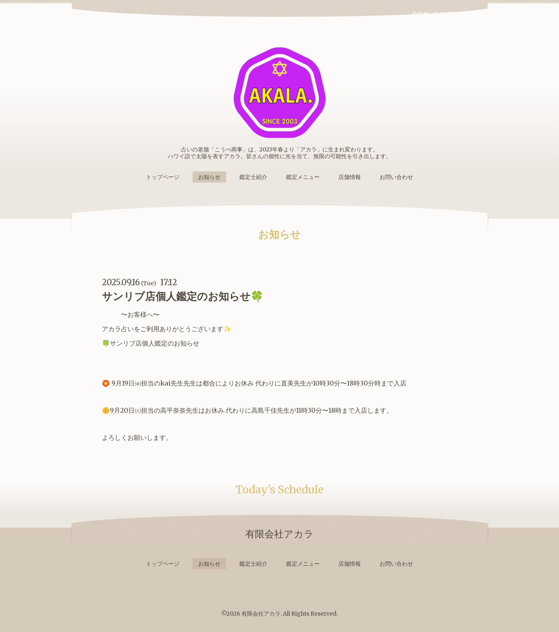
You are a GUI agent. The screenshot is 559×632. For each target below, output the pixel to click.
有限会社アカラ (260, 613)
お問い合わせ (396, 177)
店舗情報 (349, 177)
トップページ (162, 177)
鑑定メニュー (303, 177)
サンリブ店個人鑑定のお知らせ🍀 (182, 296)
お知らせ (209, 177)
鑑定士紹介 (253, 177)
